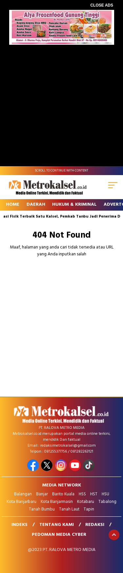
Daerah (36, 204)
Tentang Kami (56, 525)
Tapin (89, 509)
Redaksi (94, 525)
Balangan (23, 494)
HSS (82, 494)
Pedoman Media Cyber (59, 534)
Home (12, 204)
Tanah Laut (69, 509)
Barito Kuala (63, 494)
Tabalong (107, 501)
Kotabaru (85, 501)
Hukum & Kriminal (74, 204)
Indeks (19, 525)
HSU (105, 494)
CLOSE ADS (101, 5)
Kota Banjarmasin (57, 501)
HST (93, 494)
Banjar (42, 494)
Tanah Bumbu (42, 509)
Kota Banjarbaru (21, 501)
